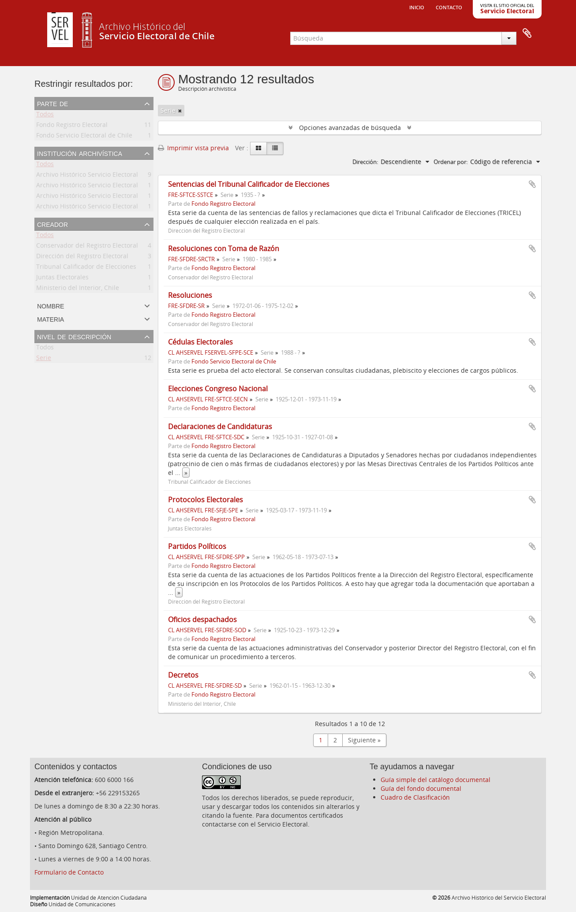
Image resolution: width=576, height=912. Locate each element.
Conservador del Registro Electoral (87, 247)
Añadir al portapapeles (532, 184)
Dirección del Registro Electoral (82, 257)
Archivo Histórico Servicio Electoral (87, 176)
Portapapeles (527, 33)
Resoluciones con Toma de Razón (223, 248)
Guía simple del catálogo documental (435, 779)
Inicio (416, 6)
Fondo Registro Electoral (72, 126)
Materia (50, 318)
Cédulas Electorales (200, 342)
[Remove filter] (180, 110)
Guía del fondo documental (421, 788)
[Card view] (258, 148)
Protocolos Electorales (205, 499)
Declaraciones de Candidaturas (220, 426)
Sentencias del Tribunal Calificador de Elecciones (248, 184)
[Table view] (275, 148)
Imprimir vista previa (193, 148)
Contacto (449, 6)
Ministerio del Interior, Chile (77, 289)
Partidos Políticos (197, 546)
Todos (45, 115)
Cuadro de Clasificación (415, 797)
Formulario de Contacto (69, 872)
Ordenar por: (451, 162)
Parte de (52, 103)
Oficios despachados (202, 619)
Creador (52, 224)
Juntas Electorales (62, 278)
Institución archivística (79, 153)
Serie (43, 359)
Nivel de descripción (74, 336)
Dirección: (365, 162)
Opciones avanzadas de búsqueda (350, 127)
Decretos (183, 675)
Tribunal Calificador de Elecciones (86, 268)
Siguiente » (364, 740)
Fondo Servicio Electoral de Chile (84, 137)
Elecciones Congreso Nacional (218, 388)
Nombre (50, 305)
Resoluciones (190, 295)
